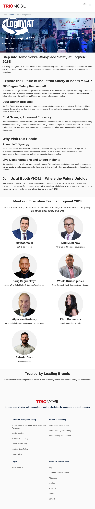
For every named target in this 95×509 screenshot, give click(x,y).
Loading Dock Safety (20, 449)
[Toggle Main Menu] (90, 5)
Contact (52, 499)
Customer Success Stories (59, 473)
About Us (52, 488)
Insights (52, 483)
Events (12, 15)
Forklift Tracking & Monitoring (60, 431)
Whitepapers (54, 478)
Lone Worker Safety (19, 444)
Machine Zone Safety (20, 439)
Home (5, 15)
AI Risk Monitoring (19, 433)
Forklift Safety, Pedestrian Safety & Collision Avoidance (29, 426)
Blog (50, 467)
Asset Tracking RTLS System (60, 436)
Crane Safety (17, 454)
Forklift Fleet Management (59, 425)
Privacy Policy (17, 467)
